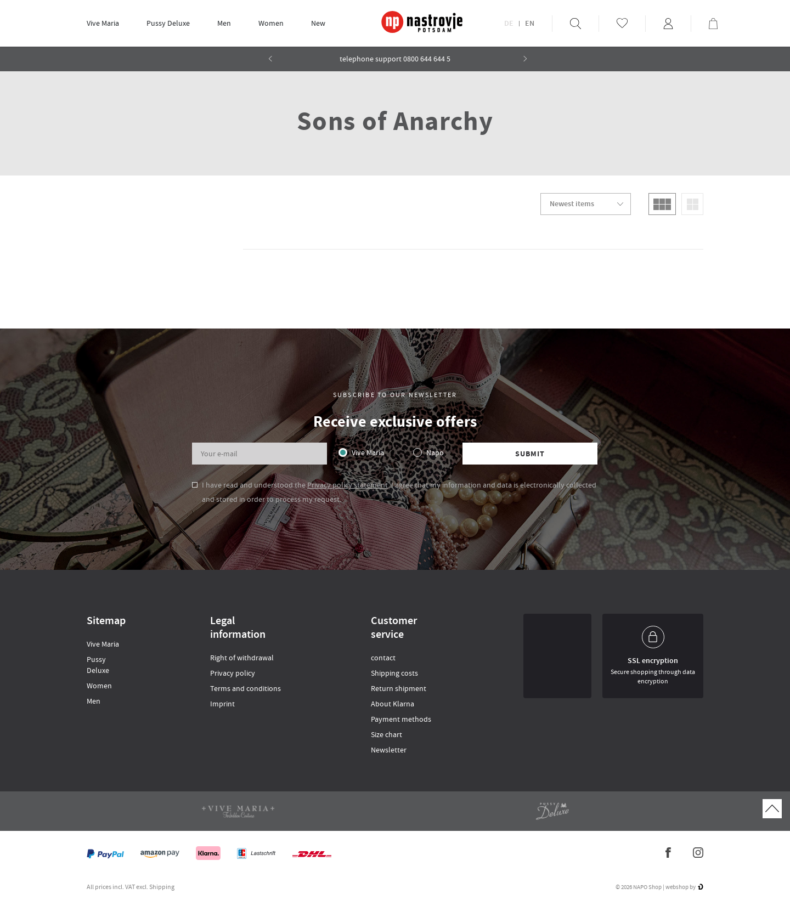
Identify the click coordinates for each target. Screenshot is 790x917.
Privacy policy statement (347, 485)
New (318, 23)
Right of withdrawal (242, 658)
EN (529, 24)
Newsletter (389, 750)
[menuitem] (103, 23)
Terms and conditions (245, 688)
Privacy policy (232, 673)
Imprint (222, 704)
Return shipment (398, 688)
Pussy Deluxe (168, 23)
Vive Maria (103, 23)
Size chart (386, 734)
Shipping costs (394, 673)
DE (509, 24)
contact (383, 658)
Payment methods (401, 719)
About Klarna (392, 704)
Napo (435, 452)
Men (224, 23)
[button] (525, 59)
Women (271, 23)
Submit (530, 454)
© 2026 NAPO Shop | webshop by (659, 887)
